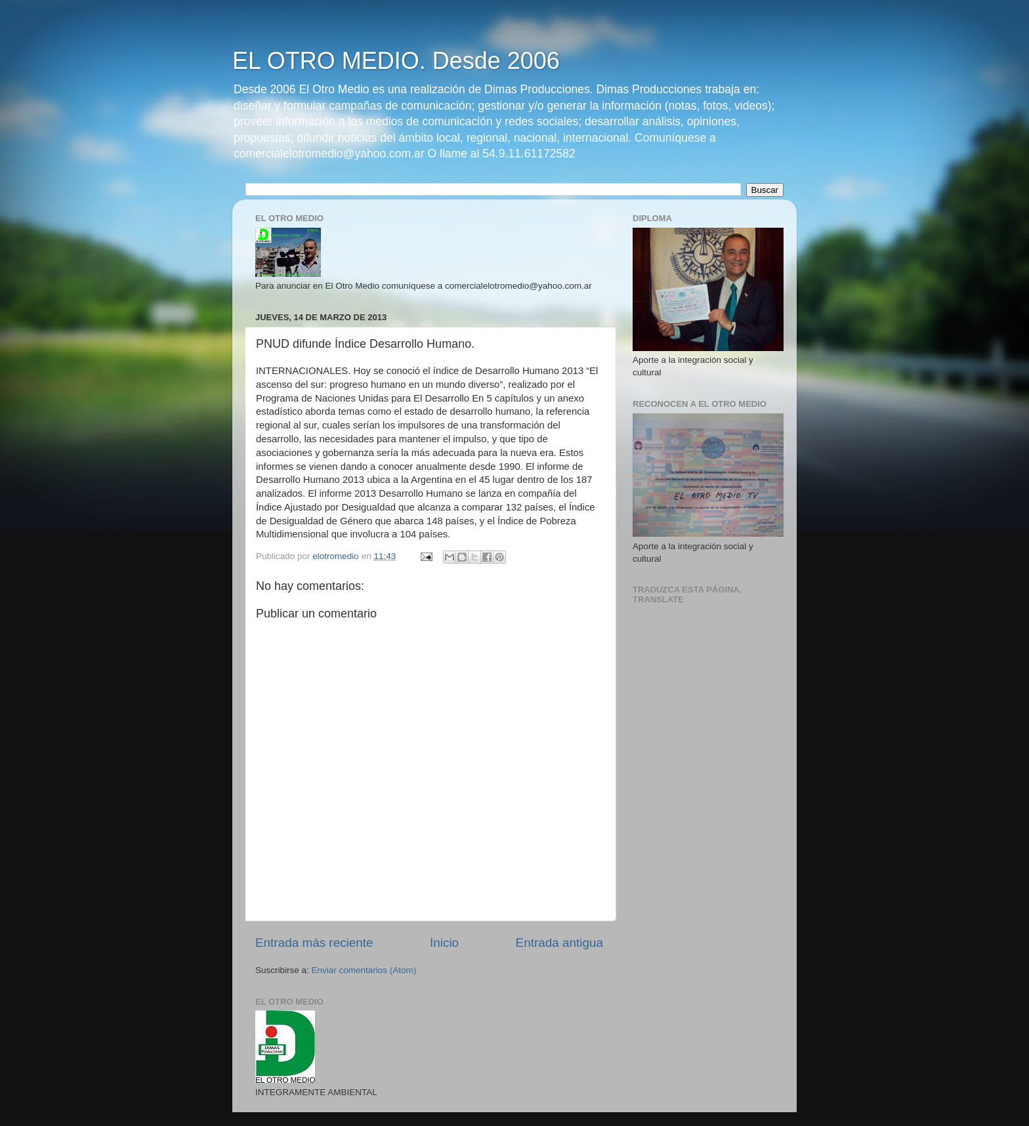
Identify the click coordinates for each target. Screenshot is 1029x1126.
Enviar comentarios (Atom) (364, 970)
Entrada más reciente (314, 942)
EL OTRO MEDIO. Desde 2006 (396, 60)
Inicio (444, 942)
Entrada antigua (559, 942)
